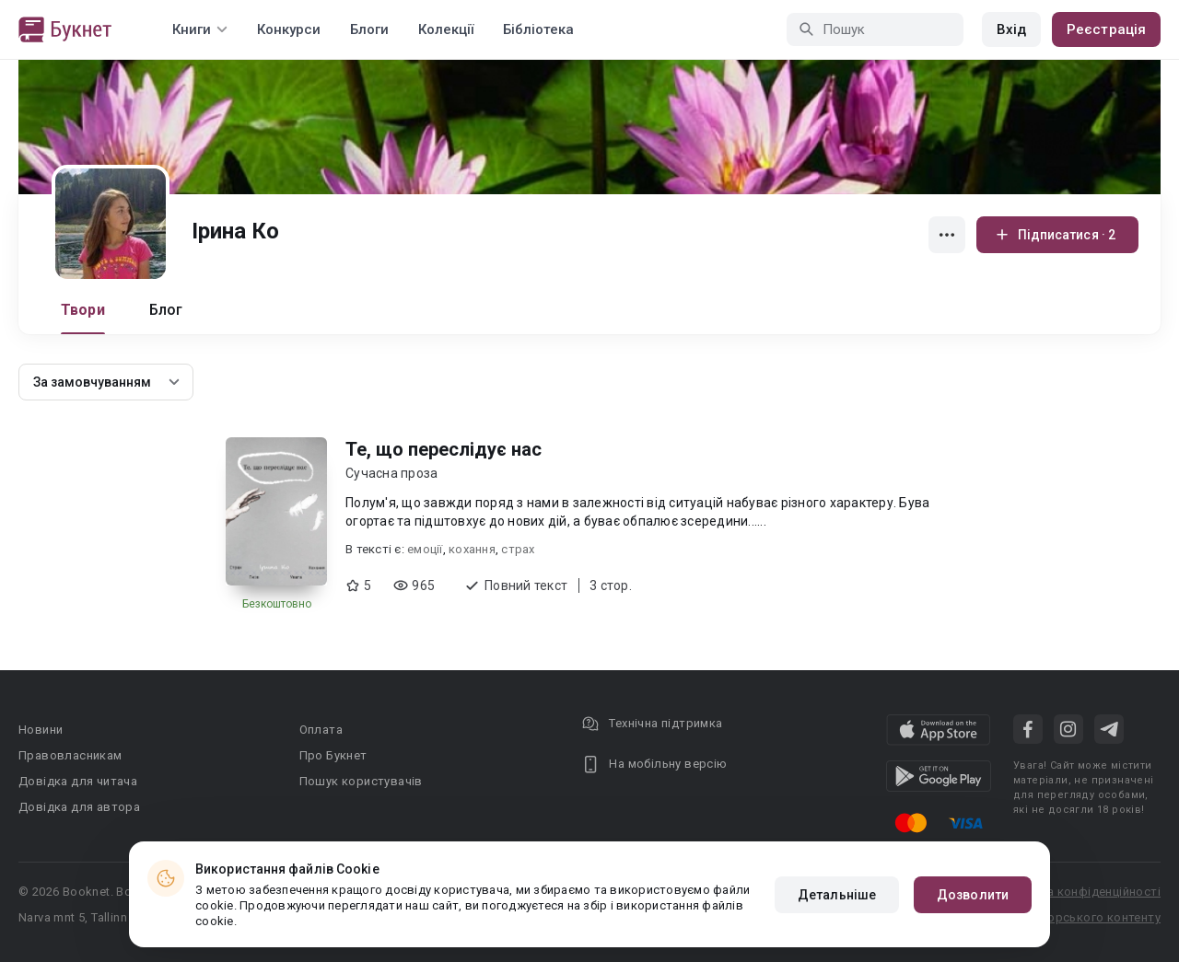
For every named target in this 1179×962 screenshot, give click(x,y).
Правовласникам (70, 755)
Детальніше (837, 894)
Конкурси (289, 29)
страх (517, 549)
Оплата (321, 729)
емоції (425, 549)
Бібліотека (538, 29)
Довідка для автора (79, 807)
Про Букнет (333, 755)
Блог (166, 310)
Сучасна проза (391, 473)
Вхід (1011, 29)
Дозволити (973, 894)
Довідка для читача (77, 781)
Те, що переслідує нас (443, 449)
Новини (40, 729)
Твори (83, 310)
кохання (472, 549)
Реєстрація (1106, 29)
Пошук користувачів (361, 781)
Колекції (445, 29)
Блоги (369, 29)
